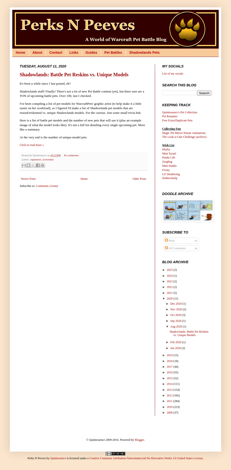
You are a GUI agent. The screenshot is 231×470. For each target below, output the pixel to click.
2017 (170, 366)
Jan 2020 (176, 348)
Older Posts (139, 179)
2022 (170, 287)
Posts (170, 240)
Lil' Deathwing (171, 174)
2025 (170, 270)
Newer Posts (28, 179)
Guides (91, 52)
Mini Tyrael (169, 153)
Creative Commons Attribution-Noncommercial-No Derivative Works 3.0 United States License (146, 458)
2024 (170, 275)
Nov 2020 (176, 309)
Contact (55, 52)
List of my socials (172, 73)
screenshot (48, 159)
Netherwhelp (169, 178)
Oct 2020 (176, 315)
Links (73, 52)
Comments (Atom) (47, 186)
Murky (166, 149)
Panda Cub (168, 157)
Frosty (166, 170)
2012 (170, 395)
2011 (170, 401)
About (37, 52)
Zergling (167, 161)
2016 (170, 372)
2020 (170, 298)
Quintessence (58, 458)
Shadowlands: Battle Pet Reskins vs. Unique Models (74, 74)
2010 (170, 407)
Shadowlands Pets (144, 52)
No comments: (71, 155)
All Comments (175, 248)
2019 (170, 355)
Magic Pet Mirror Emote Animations (184, 133)
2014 (170, 384)
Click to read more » (32, 145)
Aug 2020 (176, 326)
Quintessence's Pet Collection (179, 112)
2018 (170, 361)
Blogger (139, 440)
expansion (35, 159)
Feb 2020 (176, 342)
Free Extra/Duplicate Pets (177, 120)
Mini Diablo (169, 166)
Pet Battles (113, 52)
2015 (170, 378)
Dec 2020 (176, 303)
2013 (170, 390)
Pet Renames (169, 116)
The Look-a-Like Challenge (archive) (184, 137)
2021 (170, 293)
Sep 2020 (176, 321)
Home (20, 52)
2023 (170, 281)
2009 (170, 412)
